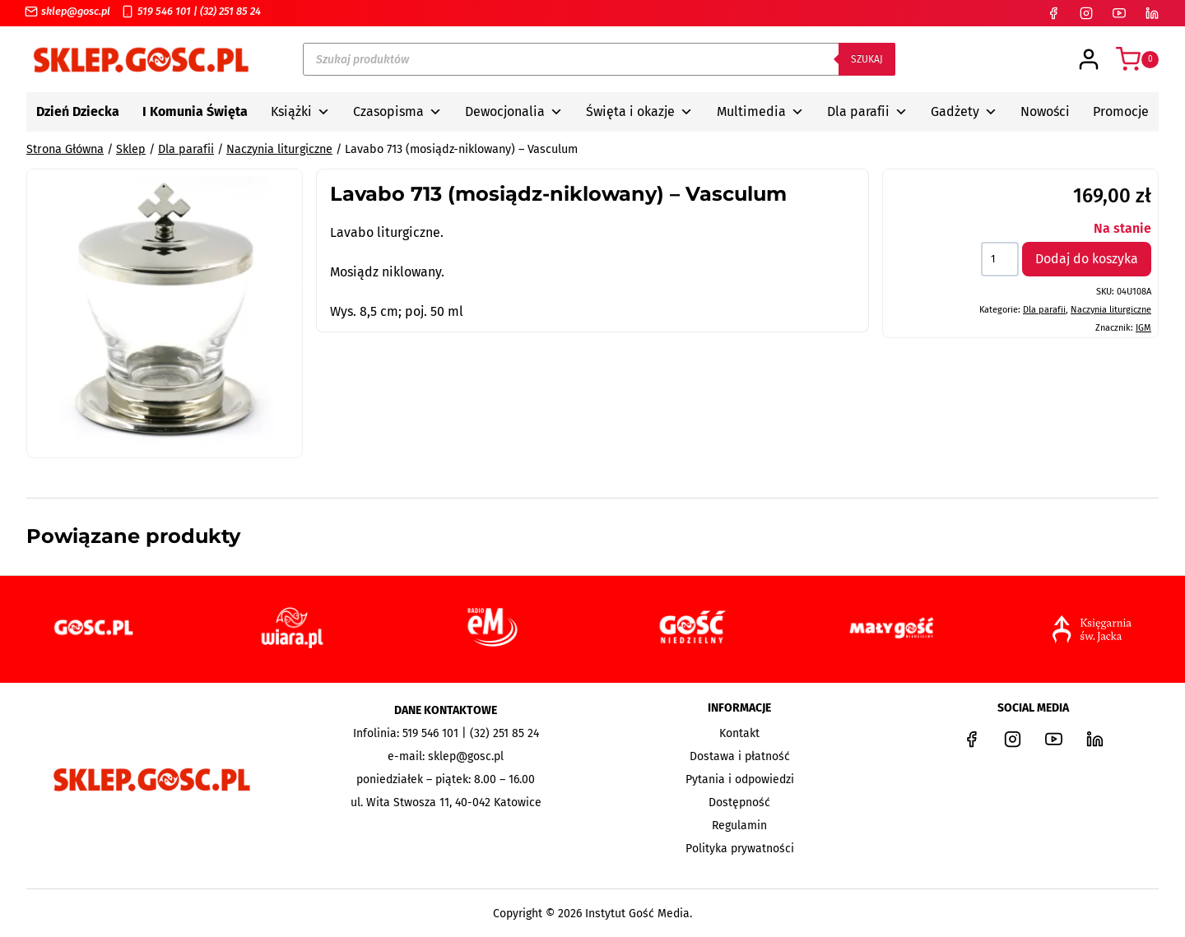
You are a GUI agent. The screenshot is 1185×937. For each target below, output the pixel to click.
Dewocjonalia (514, 112)
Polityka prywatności (739, 849)
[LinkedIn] (1152, 13)
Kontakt (739, 733)
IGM (1143, 327)
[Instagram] (1086, 13)
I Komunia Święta (195, 111)
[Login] (1088, 59)
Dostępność (739, 802)
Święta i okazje (639, 112)
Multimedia (760, 112)
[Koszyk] (1137, 59)
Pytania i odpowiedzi (739, 779)
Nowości (1045, 111)
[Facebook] (1053, 13)
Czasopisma (397, 112)
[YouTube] (1119, 13)
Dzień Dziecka (77, 111)
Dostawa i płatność (740, 756)
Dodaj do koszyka (1086, 259)
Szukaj (867, 59)
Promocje (1121, 111)
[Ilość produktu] (1000, 259)
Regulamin (739, 826)
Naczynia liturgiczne (1111, 309)
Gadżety (964, 112)
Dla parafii (867, 112)
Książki (300, 112)
